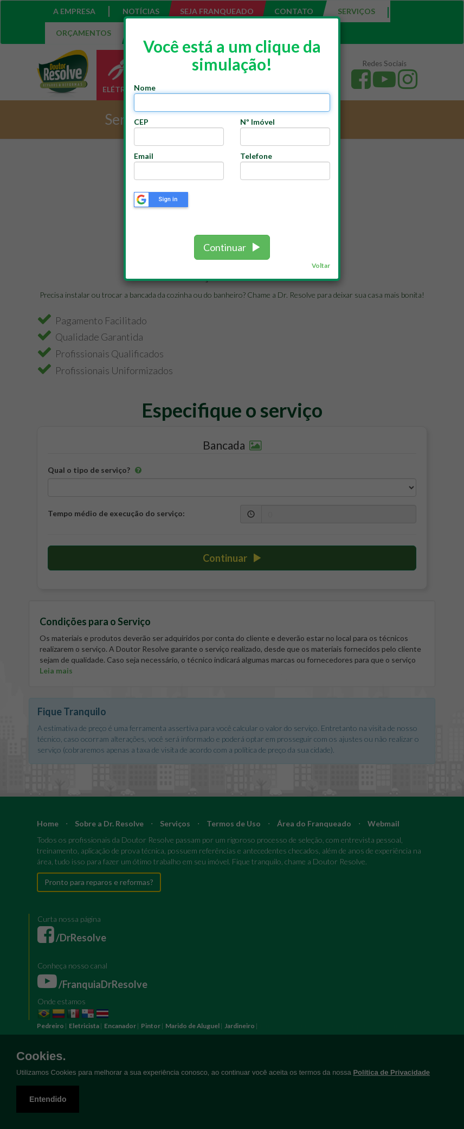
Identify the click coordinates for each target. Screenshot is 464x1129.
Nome (145, 87)
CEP (143, 121)
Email (143, 156)
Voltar (321, 265)
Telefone (256, 156)
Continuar (232, 247)
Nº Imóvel (257, 121)
